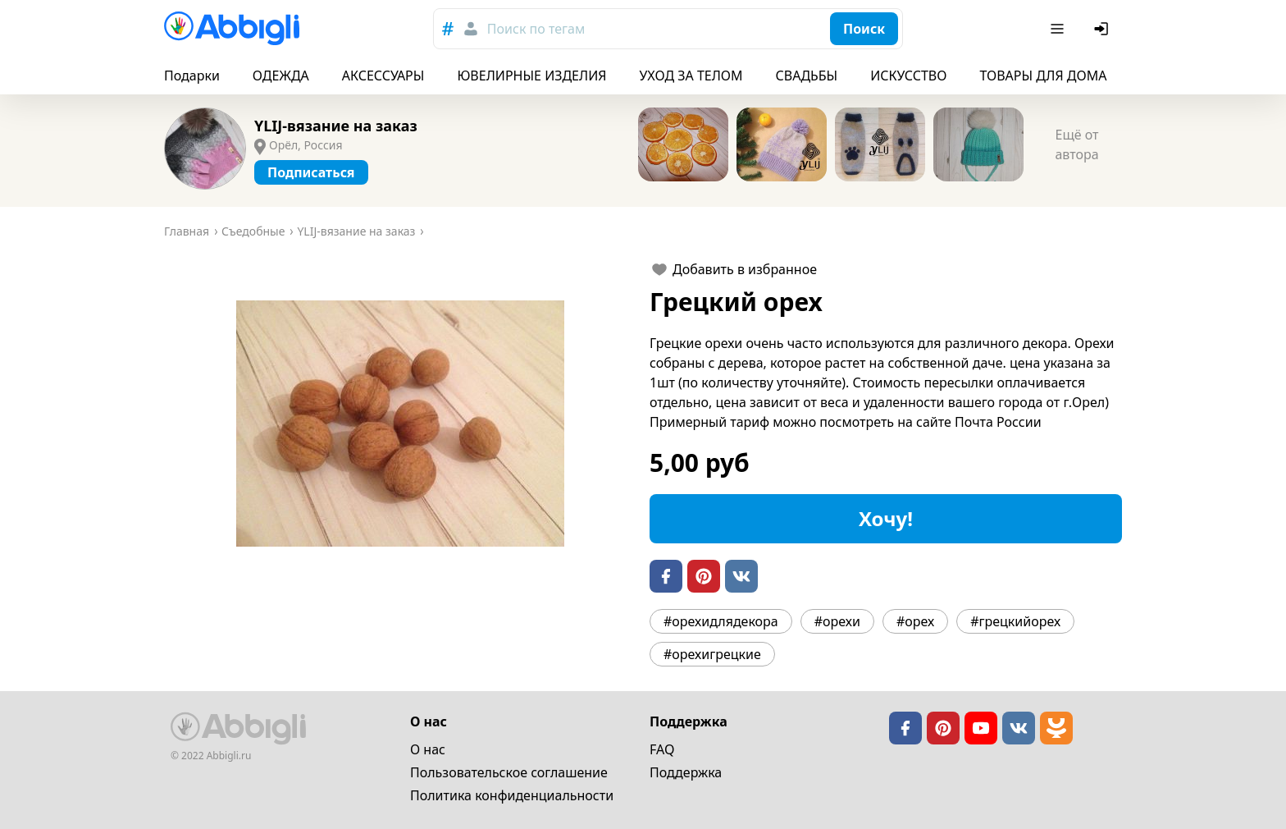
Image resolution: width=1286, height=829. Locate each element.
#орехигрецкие (712, 654)
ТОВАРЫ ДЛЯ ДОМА (1042, 75)
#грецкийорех (1015, 621)
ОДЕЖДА (281, 75)
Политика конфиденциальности (511, 795)
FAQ (662, 749)
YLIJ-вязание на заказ (335, 125)
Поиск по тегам (536, 29)
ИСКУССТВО (908, 75)
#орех (915, 621)
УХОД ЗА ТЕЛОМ (691, 75)
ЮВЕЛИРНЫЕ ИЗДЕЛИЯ (531, 75)
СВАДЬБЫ (807, 75)
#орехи (837, 621)
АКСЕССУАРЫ (383, 75)
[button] (400, 423)
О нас (427, 749)
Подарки (192, 75)
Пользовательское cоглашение (509, 772)
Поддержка (686, 772)
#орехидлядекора (721, 621)
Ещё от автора (1076, 144)
